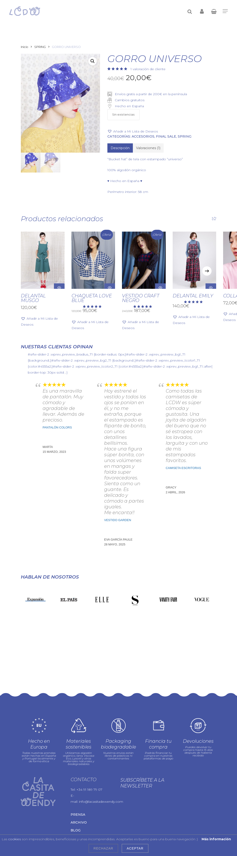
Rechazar (103, 848)
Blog (76, 801)
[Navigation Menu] (225, 11)
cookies (14, 839)
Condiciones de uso (37, 831)
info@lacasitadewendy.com (101, 772)
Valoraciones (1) (148, 148)
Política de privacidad (72, 826)
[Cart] (213, 11)
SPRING (40, 47)
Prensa (78, 785)
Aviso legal (43, 826)
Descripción (120, 148)
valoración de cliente (148, 69)
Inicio (24, 47)
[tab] (120, 148)
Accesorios (143, 136)
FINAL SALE (166, 136)
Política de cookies (107, 826)
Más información (216, 839)
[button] (92, 61)
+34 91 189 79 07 (89, 760)
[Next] (207, 271)
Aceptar (135, 848)
